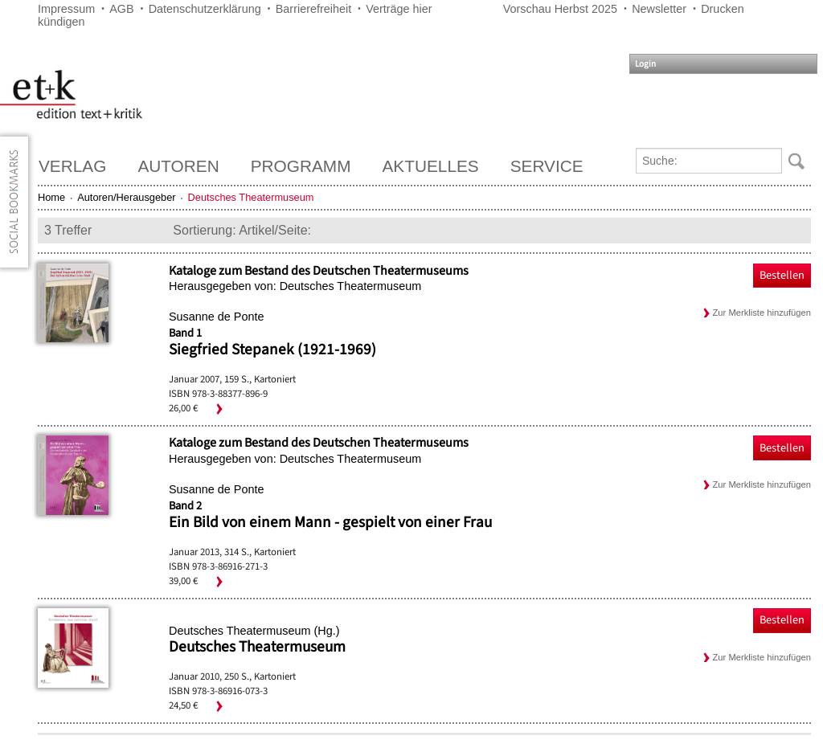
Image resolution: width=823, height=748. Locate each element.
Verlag (72, 166)
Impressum (66, 8)
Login (645, 64)
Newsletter (659, 8)
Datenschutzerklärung (205, 8)
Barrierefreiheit (313, 8)
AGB (121, 8)
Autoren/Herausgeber (126, 197)
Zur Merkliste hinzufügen (762, 312)
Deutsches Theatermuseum (257, 647)
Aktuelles (431, 166)
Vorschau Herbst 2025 (560, 8)
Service (546, 166)
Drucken (722, 8)
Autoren (178, 166)
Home (51, 197)
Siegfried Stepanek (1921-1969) (272, 349)
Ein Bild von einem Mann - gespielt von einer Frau (330, 522)
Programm (301, 166)
